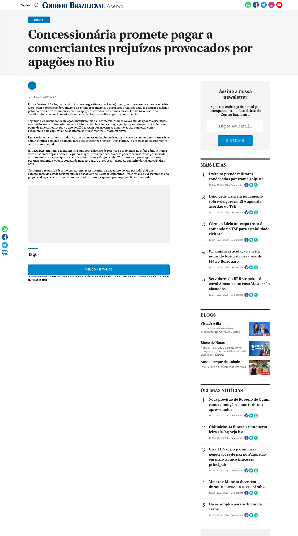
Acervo (115, 6)
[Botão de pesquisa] (35, 5)
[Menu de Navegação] (23, 5)
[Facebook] (256, 7)
